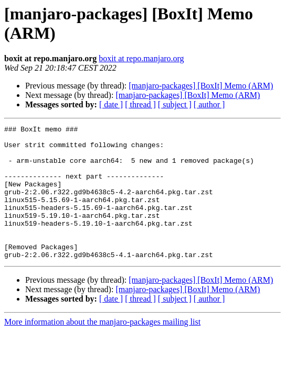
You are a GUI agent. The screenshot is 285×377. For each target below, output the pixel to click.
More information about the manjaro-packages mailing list (102, 348)
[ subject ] (175, 104)
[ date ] (111, 104)
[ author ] (209, 104)
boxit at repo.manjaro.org (141, 58)
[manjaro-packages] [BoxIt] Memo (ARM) (201, 85)
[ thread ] (140, 104)
